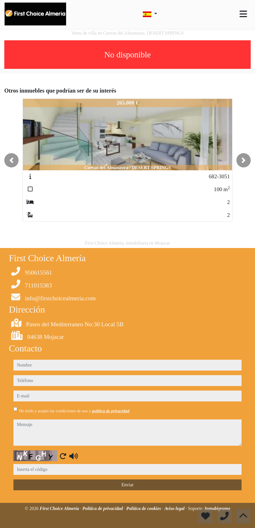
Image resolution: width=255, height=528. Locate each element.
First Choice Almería (59, 508)
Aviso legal (174, 508)
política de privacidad (110, 411)
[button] (11, 160)
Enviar (127, 484)
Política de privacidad (103, 508)
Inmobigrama (217, 508)
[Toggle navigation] (243, 14)
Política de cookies (144, 508)
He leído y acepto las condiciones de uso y (74, 411)
